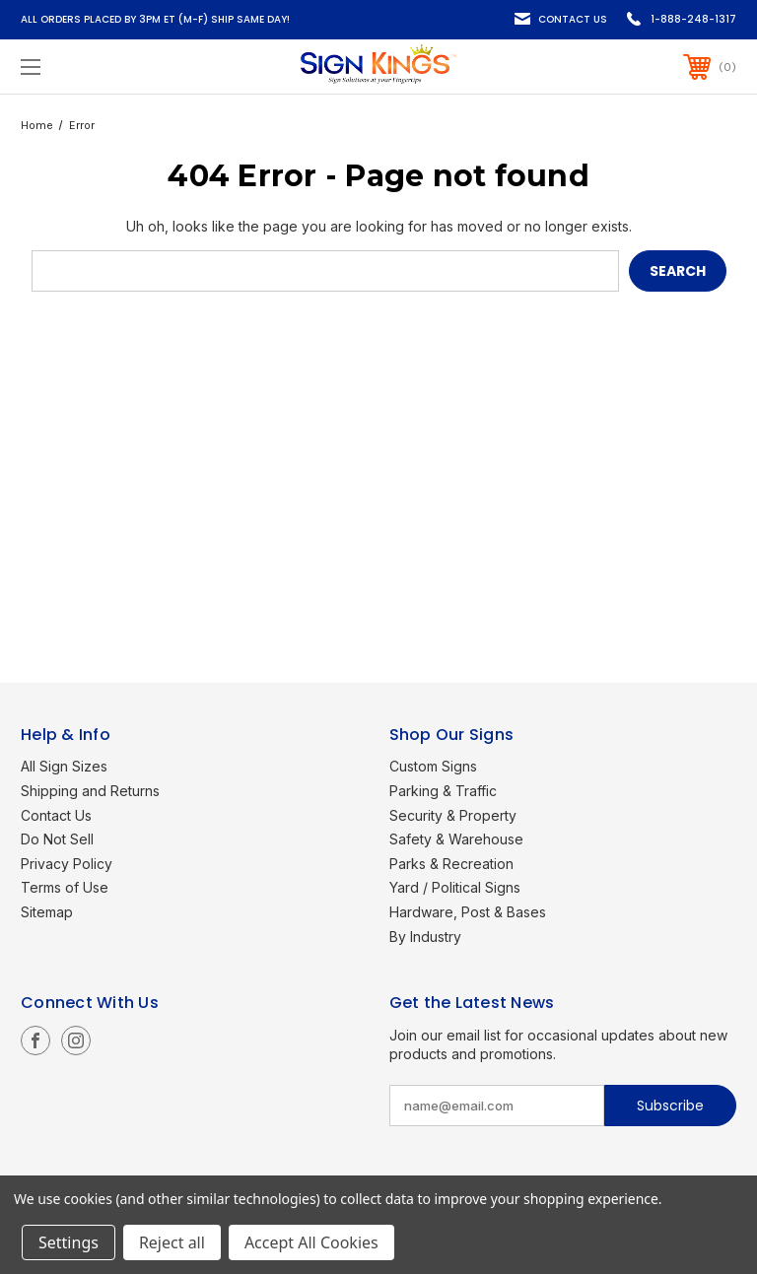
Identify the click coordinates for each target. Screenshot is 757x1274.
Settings (68, 1242)
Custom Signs (433, 766)
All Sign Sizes (64, 766)
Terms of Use (64, 887)
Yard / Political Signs (454, 887)
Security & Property (452, 815)
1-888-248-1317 (693, 19)
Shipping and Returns (90, 790)
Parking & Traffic (443, 790)
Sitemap (47, 912)
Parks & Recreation (451, 863)
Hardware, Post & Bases (467, 912)
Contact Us (572, 19)
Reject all (172, 1242)
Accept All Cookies (311, 1242)
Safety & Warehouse (456, 839)
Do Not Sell (57, 839)
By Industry (425, 936)
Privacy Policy (66, 863)
